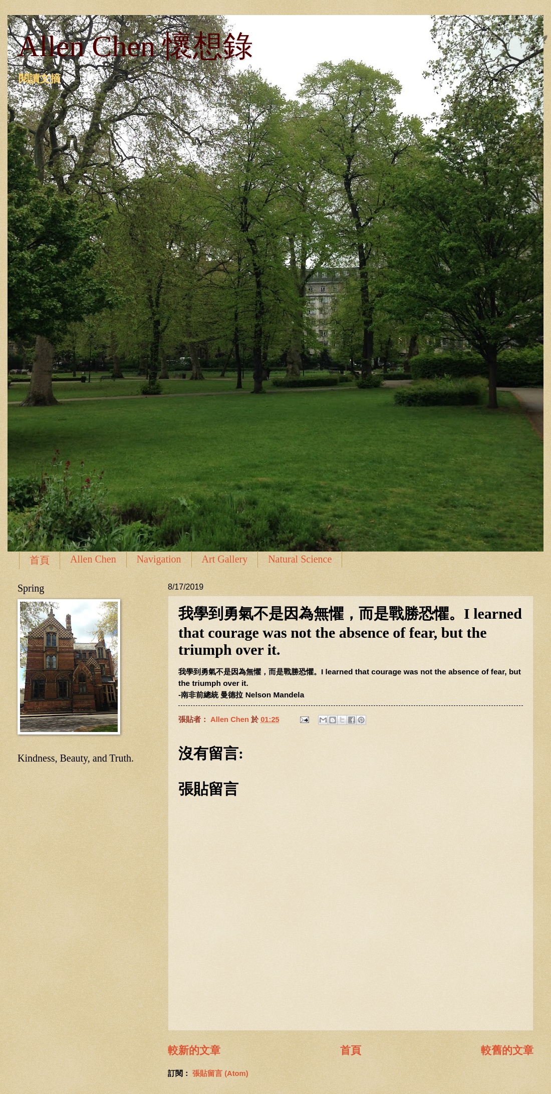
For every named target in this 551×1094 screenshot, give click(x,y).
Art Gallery (225, 559)
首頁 (40, 560)
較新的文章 (194, 1050)
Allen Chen (93, 559)
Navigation (159, 559)
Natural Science (300, 559)
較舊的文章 (507, 1050)
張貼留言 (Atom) (220, 1073)
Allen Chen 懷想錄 (135, 46)
